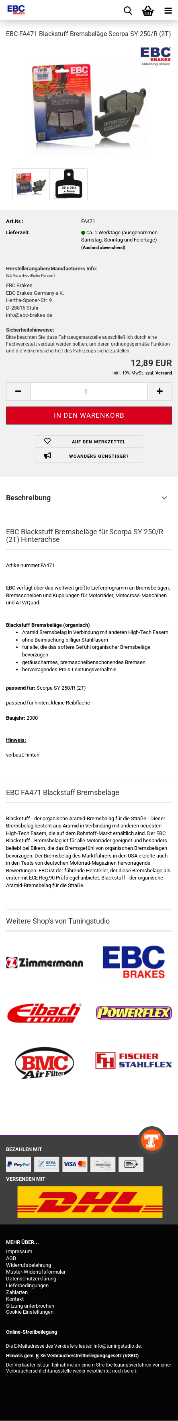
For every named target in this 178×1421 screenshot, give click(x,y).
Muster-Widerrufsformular (35, 1271)
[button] (18, 391)
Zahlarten (17, 1292)
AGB (11, 1258)
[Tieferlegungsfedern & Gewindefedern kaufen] (44, 1013)
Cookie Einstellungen (29, 1311)
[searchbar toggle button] (128, 10)
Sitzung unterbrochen (30, 1305)
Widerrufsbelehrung (28, 1265)
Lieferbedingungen (27, 1285)
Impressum (19, 1251)
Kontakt (15, 1299)
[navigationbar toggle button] (168, 10)
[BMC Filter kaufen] (44, 1063)
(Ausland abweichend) (103, 247)
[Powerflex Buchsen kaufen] (133, 1013)
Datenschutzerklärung (31, 1278)
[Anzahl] (89, 391)
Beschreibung (28, 497)
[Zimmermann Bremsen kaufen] (44, 963)
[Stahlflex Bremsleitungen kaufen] (133, 1063)
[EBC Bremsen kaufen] (133, 963)
